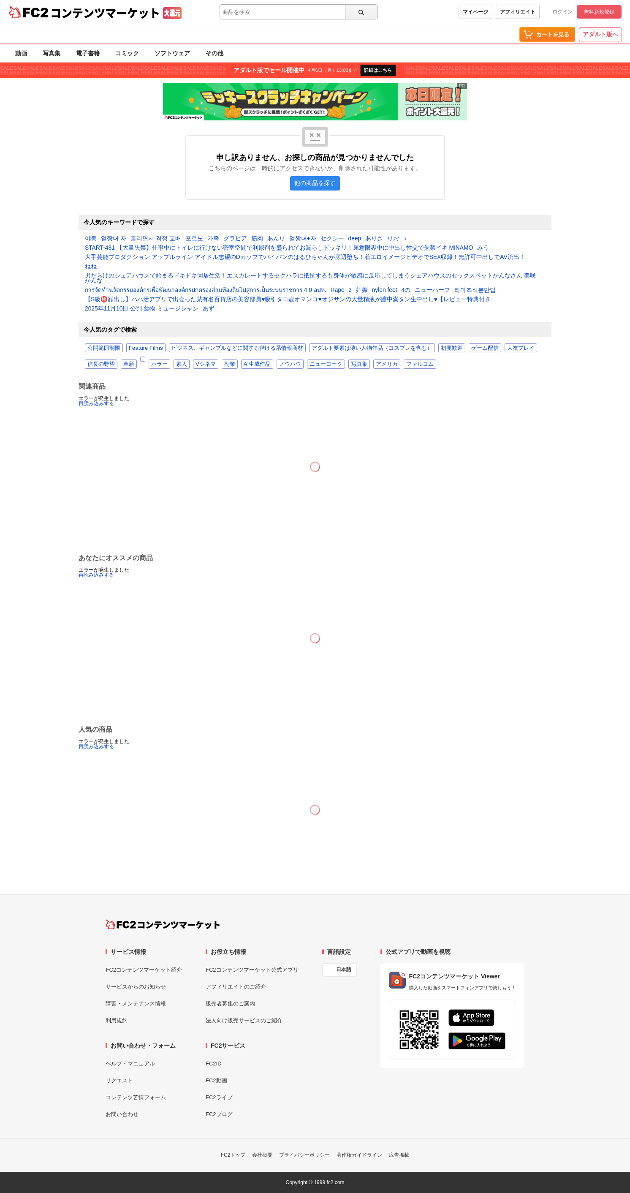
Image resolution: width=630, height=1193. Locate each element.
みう (483, 248)
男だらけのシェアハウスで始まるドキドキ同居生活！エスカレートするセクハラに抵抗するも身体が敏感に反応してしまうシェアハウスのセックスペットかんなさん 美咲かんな (310, 278)
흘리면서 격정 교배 (155, 238)
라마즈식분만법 (475, 290)
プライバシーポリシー (304, 1155)
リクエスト (119, 1080)
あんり (276, 238)
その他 (214, 53)
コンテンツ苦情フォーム (136, 1097)
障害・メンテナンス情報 (136, 1003)
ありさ (374, 238)
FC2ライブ (219, 1097)
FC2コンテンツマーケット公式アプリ (252, 970)
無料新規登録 (599, 12)
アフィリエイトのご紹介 (236, 986)
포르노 (194, 238)
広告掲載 (399, 1155)
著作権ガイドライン (359, 1155)
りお (393, 238)
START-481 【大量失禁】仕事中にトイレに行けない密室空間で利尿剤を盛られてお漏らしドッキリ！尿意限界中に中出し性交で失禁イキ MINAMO (279, 248)
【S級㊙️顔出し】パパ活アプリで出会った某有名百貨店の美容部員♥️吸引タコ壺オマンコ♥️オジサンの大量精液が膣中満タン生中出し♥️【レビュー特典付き (288, 299)
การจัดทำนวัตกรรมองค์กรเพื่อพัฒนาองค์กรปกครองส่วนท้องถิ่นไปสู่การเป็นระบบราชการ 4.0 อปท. (205, 290)
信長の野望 (101, 364)
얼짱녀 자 (113, 238)
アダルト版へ (600, 34)
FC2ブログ (219, 1114)
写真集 (51, 53)
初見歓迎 (452, 348)
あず (209, 308)
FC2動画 (216, 1080)
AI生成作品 (257, 364)
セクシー (332, 238)
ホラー (159, 364)
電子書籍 (88, 53)
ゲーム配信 (485, 348)
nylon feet (384, 290)
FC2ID (214, 1063)
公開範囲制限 (103, 348)
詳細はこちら (378, 70)
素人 (181, 364)
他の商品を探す (315, 183)
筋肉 (257, 238)
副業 (229, 364)
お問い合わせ (122, 1114)
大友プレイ (521, 348)
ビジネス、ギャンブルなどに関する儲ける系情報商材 (237, 348)
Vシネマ (206, 364)
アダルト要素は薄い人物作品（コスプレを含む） (372, 348)
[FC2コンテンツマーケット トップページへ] (163, 924)
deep (354, 238)
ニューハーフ (432, 290)
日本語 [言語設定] (343, 969)
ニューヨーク (326, 364)
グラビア (235, 238)
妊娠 (362, 290)
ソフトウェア (172, 53)
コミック (127, 53)
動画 (21, 53)
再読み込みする (96, 403)
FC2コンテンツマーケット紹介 (144, 970)
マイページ (475, 12)
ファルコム (420, 364)
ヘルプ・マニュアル (130, 1063)
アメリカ (387, 364)
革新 (128, 364)
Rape (338, 290)
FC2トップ (233, 1155)
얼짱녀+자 (302, 238)
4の (405, 290)
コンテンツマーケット (105, 13)
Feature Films (146, 348)
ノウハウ (290, 364)
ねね (91, 266)
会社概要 (262, 1155)
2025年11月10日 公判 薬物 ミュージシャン (141, 308)
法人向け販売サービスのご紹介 (244, 1020)
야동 (91, 238)
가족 (213, 238)
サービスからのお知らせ (136, 986)
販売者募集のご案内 (230, 1003)
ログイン (562, 12)
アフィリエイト (517, 12)
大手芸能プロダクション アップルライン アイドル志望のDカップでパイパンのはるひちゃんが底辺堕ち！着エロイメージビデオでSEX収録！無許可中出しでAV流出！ (305, 257)
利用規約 (117, 1020)
